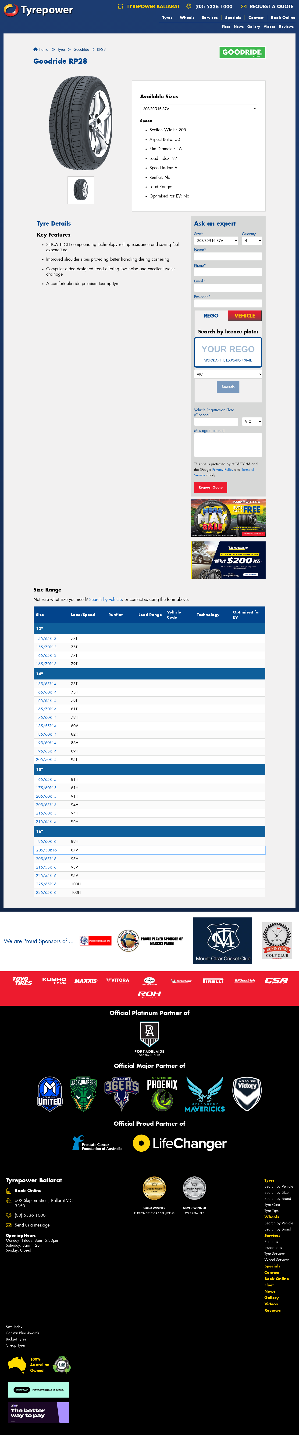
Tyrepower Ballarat (149, 6)
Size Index (14, 1327)
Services (210, 17)
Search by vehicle (105, 599)
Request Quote (211, 487)
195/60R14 (46, 742)
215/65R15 (46, 821)
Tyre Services (274, 1253)
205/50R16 (46, 850)
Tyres (167, 17)
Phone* (200, 265)
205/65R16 (46, 858)
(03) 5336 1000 (214, 6)
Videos (269, 26)
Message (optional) (209, 430)
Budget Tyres (16, 1339)
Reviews (286, 26)
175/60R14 (46, 717)
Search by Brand (277, 1198)
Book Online (283, 17)
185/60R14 (46, 734)
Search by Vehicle (278, 1186)
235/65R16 (46, 892)
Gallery (253, 26)
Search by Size (276, 1192)
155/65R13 (46, 638)
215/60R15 (46, 813)
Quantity (249, 233)
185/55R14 (46, 725)
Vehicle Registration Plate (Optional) (214, 412)
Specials (233, 17)
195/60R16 (46, 841)
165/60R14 (46, 692)
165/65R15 (46, 779)
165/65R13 (46, 655)
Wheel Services (276, 1259)
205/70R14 (46, 759)
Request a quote (267, 6)
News (239, 26)
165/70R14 (46, 709)
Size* (198, 233)
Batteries (271, 1241)
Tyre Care (272, 1204)
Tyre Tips (271, 1210)
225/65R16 (46, 884)
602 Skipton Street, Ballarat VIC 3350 (44, 1203)
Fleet (226, 26)
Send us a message (32, 1225)
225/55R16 (46, 875)
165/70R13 (46, 663)
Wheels (187, 17)
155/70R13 (46, 647)
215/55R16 (46, 867)
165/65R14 (46, 700)
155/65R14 (46, 683)
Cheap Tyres (15, 1345)
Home (40, 49)
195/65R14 (46, 751)
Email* (199, 281)
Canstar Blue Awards (22, 1333)
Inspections (273, 1247)
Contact (256, 17)
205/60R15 (46, 796)
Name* (200, 249)
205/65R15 (46, 804)
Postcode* (202, 296)
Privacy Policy (222, 469)
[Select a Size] (198, 109)
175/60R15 (46, 787)
